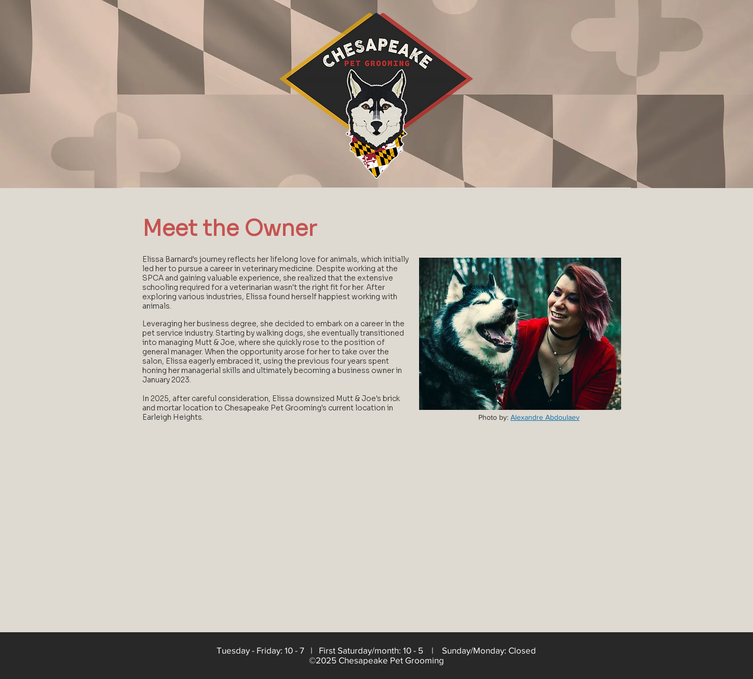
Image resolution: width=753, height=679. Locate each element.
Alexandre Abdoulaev (545, 417)
